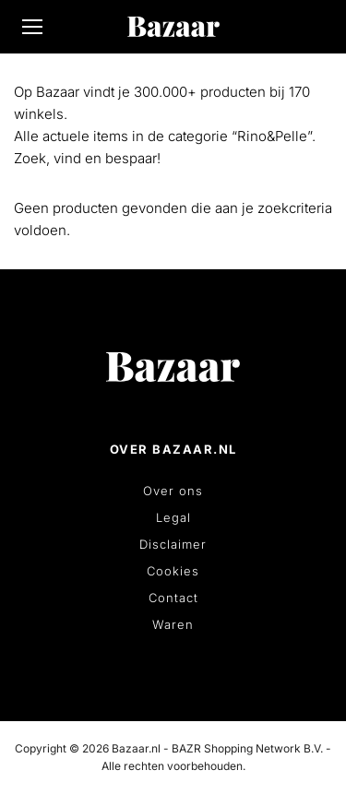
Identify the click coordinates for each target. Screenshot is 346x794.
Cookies (173, 570)
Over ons (173, 490)
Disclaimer (173, 544)
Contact (173, 597)
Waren (173, 624)
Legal (173, 517)
